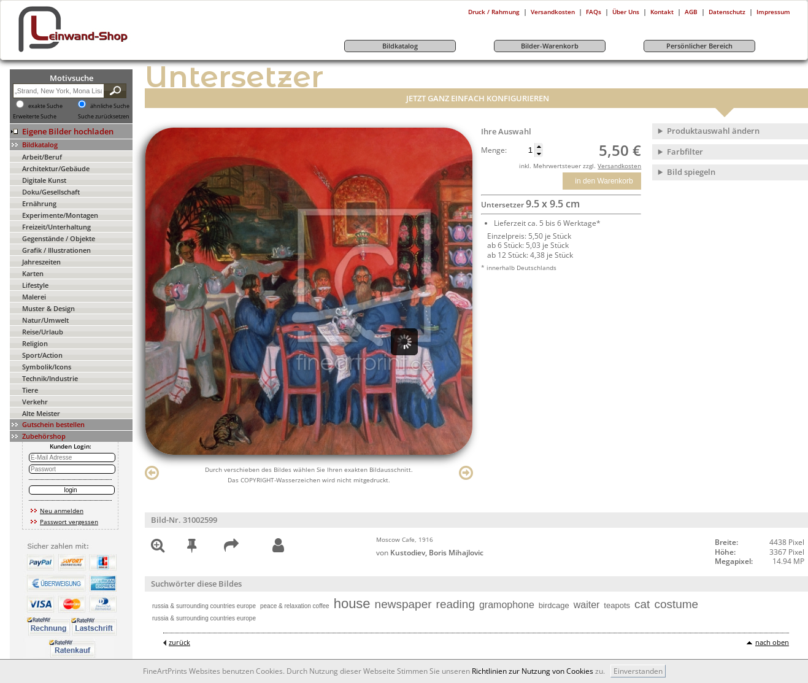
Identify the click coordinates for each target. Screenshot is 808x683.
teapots (617, 605)
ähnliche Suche (109, 106)
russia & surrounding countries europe (204, 606)
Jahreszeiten (41, 261)
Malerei (34, 296)
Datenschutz (727, 11)
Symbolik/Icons (46, 366)
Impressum (773, 11)
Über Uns (625, 11)
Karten (33, 273)
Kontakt (662, 11)
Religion (35, 343)
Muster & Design (48, 308)
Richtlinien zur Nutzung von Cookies (532, 671)
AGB (691, 11)
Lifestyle (35, 285)
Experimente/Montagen (60, 215)
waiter (587, 605)
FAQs (593, 11)
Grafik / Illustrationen (56, 250)
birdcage (554, 605)
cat (642, 604)
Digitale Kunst (44, 180)
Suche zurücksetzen (103, 116)
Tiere (30, 390)
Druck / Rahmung (494, 11)
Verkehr (35, 401)
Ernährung (39, 203)
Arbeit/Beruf (42, 156)
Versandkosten (553, 11)
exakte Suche (45, 106)
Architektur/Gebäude (56, 168)
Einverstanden (638, 671)
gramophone (506, 605)
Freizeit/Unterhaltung (56, 226)
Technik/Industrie (50, 378)
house (352, 603)
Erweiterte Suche (34, 116)
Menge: (494, 150)
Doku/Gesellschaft (51, 191)
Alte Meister (41, 413)
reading (455, 604)
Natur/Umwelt (45, 320)
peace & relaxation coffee (294, 606)
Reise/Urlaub (42, 331)
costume (676, 604)
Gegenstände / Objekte (58, 238)
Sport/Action (42, 355)
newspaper (403, 604)
